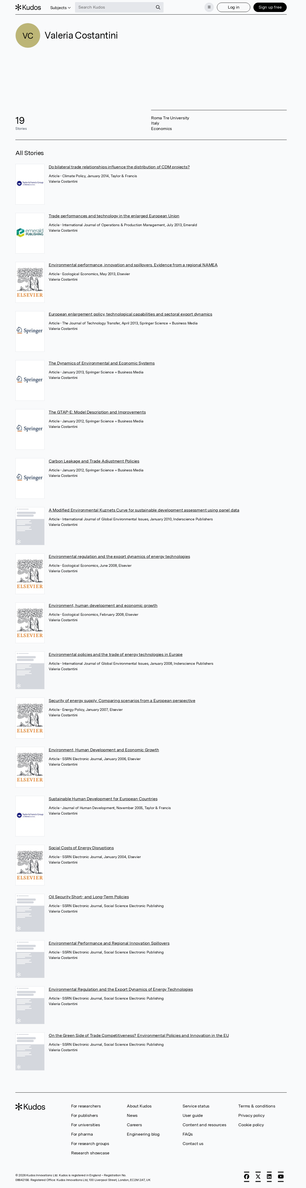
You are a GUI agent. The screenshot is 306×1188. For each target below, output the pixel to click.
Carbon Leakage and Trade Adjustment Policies (94, 461)
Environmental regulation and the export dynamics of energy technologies (119, 556)
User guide (193, 1115)
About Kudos (139, 1106)
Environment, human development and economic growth (103, 605)
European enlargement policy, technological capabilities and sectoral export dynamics (130, 314)
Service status (196, 1106)
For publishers (84, 1115)
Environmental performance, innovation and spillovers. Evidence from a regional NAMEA (133, 264)
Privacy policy (251, 1115)
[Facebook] (246, 1177)
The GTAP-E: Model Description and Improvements (97, 412)
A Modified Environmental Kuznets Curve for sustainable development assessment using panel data (144, 510)
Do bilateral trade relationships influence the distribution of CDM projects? (119, 166)
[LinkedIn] (269, 1177)
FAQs (188, 1134)
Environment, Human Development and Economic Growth (104, 749)
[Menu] (209, 7)
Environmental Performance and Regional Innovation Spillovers (109, 943)
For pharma (82, 1134)
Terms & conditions (256, 1106)
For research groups (90, 1143)
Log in (234, 7)
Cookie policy (251, 1124)
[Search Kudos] (114, 7)
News (132, 1115)
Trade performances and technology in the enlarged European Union (114, 215)
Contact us (193, 1143)
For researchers (86, 1106)
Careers (134, 1124)
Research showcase (90, 1152)
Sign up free (270, 7)
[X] (258, 1177)
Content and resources (204, 1124)
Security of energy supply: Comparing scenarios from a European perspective (122, 700)
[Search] (158, 7)
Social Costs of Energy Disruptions (81, 847)
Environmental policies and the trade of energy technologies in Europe (116, 654)
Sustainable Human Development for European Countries (103, 798)
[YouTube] (281, 1177)
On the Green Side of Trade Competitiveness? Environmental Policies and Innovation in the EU (139, 1035)
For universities (85, 1124)
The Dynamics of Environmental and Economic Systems (102, 363)
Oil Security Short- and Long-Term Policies (89, 896)
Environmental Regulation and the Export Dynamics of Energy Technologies (121, 989)
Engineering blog (143, 1134)
